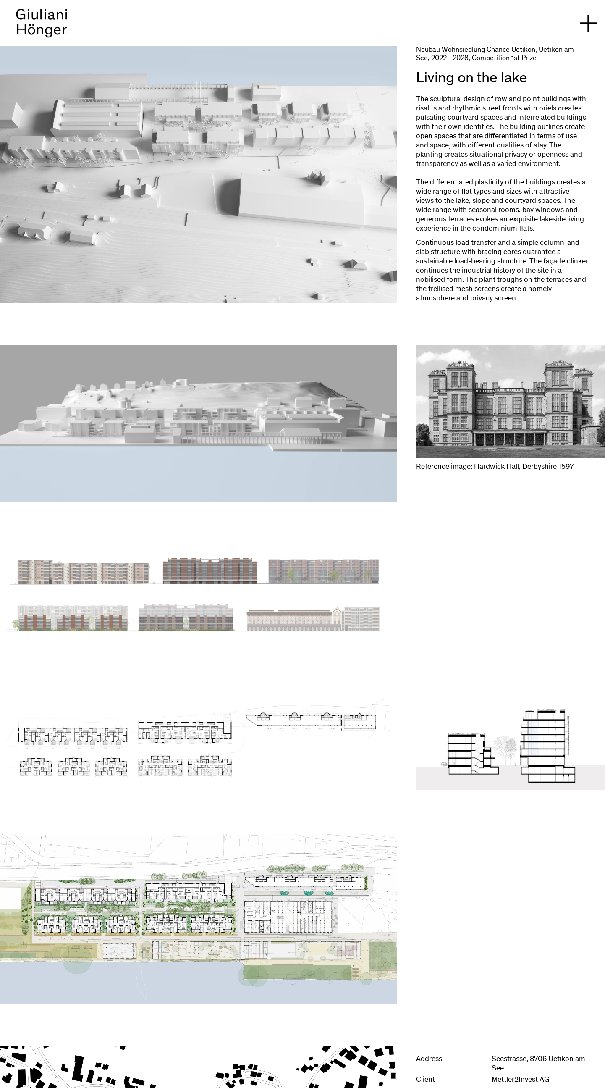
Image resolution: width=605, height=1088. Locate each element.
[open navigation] (588, 23)
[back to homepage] (42, 27)
